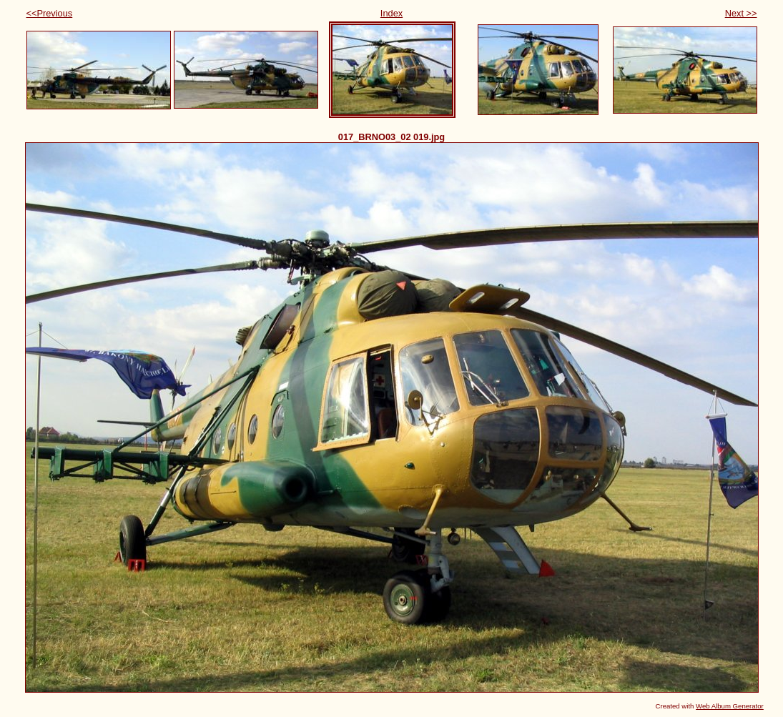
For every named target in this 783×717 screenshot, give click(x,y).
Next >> (741, 13)
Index (391, 13)
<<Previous (49, 13)
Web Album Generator (730, 706)
